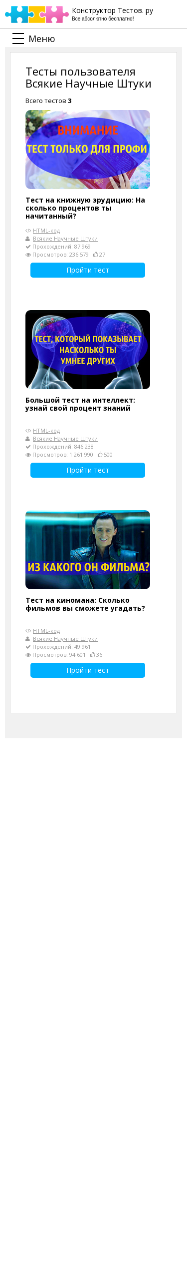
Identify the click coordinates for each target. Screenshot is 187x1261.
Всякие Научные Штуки (65, 238)
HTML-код (46, 230)
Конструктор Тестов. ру (112, 14)
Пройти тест (87, 270)
